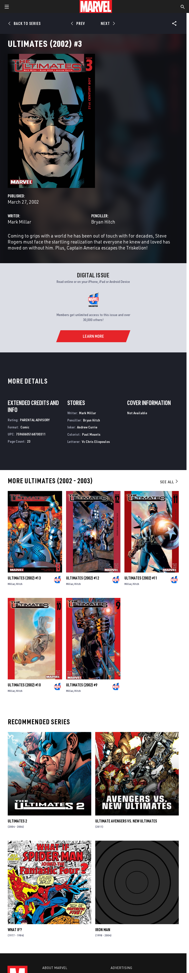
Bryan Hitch (103, 222)
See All (169, 481)
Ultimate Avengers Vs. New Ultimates (126, 820)
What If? (15, 929)
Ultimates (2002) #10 (24, 684)
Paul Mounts (91, 434)
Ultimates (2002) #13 (24, 577)
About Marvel (54, 968)
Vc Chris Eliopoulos (96, 441)
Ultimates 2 (17, 820)
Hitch (19, 584)
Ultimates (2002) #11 (140, 577)
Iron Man (102, 929)
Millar (11, 584)
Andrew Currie (87, 427)
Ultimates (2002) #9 (81, 684)
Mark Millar (19, 222)
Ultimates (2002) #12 (82, 577)
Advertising (121, 968)
